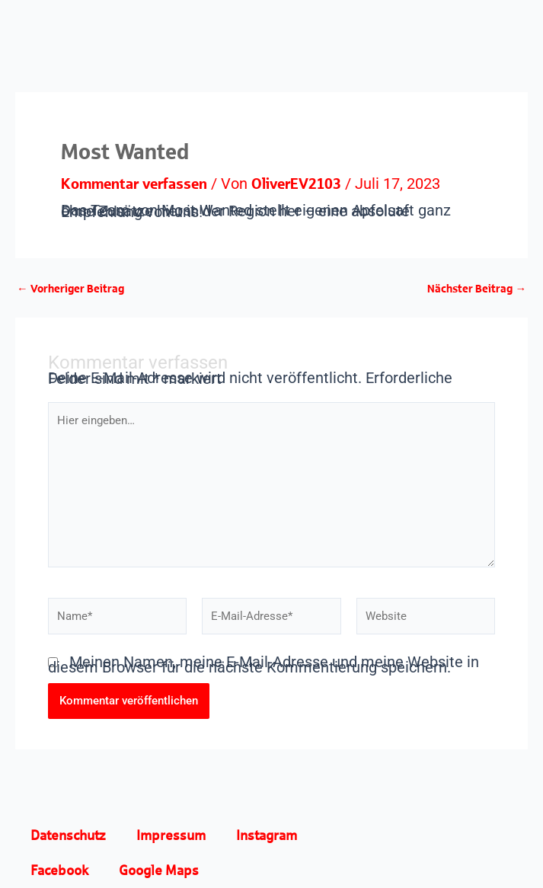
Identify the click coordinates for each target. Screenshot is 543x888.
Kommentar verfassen (134, 183)
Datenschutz (68, 835)
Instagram (266, 835)
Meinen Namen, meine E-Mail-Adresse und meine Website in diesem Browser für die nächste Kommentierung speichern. (263, 664)
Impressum (171, 835)
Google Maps (159, 870)
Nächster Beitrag (476, 288)
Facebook (59, 870)
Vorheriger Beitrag (70, 288)
